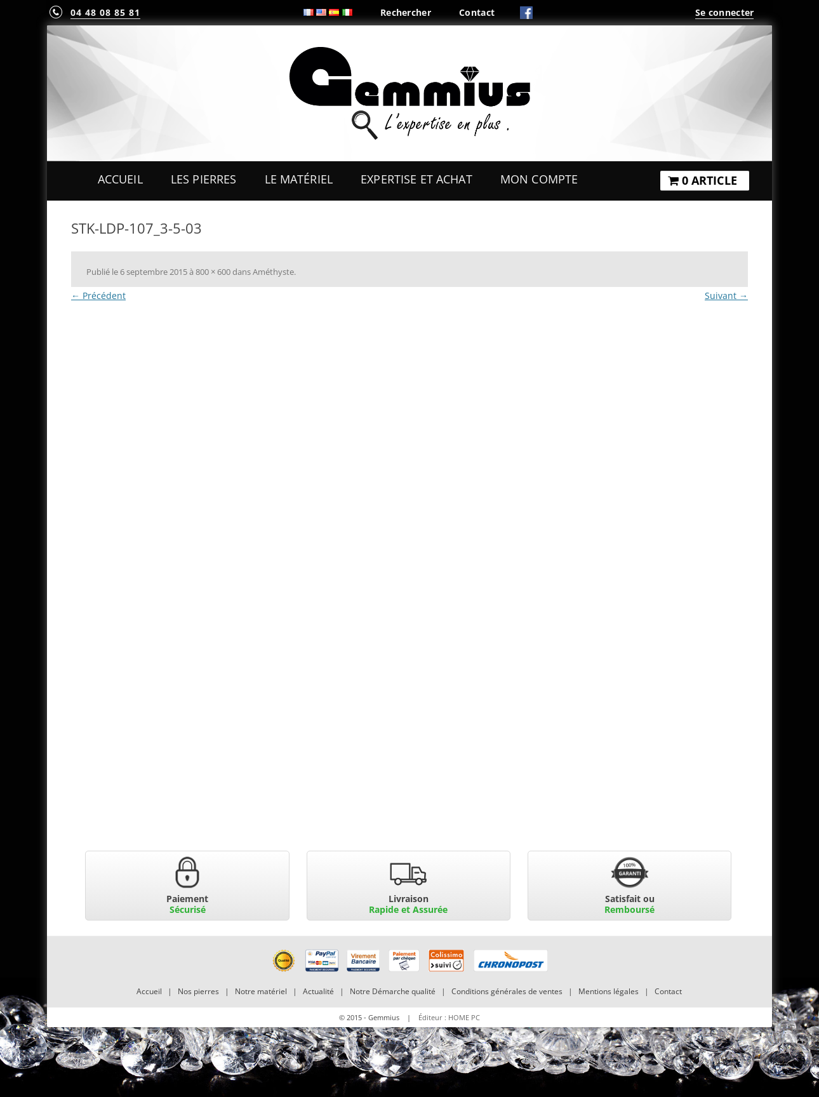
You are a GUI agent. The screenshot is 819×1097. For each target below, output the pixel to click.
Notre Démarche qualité (393, 991)
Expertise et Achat (416, 179)
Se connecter (724, 12)
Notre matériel (261, 991)
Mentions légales (608, 991)
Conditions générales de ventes (507, 991)
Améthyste (273, 271)
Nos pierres (198, 991)
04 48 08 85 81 (105, 12)
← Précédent (98, 295)
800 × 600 (213, 271)
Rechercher (405, 12)
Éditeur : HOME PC (449, 1017)
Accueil (120, 179)
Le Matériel (299, 179)
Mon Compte (539, 179)
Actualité (318, 991)
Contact (477, 12)
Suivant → (726, 295)
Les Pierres (204, 179)
